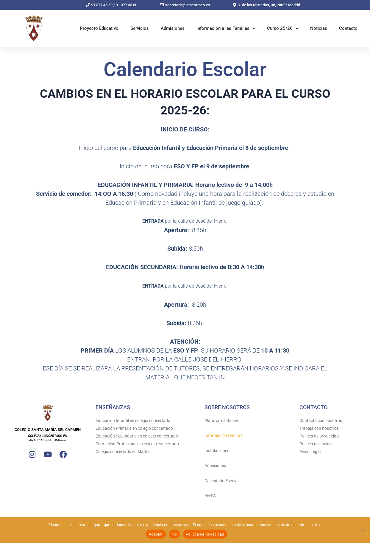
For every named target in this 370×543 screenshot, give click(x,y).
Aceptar (156, 534)
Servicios (139, 28)
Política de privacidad (319, 436)
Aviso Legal (310, 451)
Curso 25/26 (282, 28)
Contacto (348, 28)
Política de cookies (316, 443)
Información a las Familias (225, 28)
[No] (363, 530)
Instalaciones (216, 450)
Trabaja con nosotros (319, 428)
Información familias (223, 435)
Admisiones (173, 28)
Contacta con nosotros (320, 420)
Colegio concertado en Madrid (123, 451)
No (174, 534)
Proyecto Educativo (99, 28)
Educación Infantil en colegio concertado (133, 420)
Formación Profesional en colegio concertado (137, 443)
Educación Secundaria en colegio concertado (137, 436)
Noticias (318, 28)
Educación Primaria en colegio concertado (134, 428)
